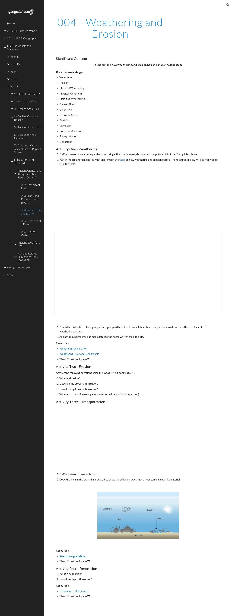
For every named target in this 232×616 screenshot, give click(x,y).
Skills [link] (10, 275)
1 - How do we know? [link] (27, 94)
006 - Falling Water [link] (28, 233)
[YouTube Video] (145, 200)
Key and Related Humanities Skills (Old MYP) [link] (28, 257)
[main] (110, 28)
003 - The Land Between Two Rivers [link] (30, 199)
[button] (228, 5)
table (122, 159)
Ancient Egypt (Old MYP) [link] (29, 244)
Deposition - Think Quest (73, 591)
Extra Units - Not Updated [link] (24, 161)
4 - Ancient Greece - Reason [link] (26, 118)
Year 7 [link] (14, 86)
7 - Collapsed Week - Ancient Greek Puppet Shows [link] (27, 149)
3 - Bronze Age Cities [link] (26, 108)
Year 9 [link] (14, 71)
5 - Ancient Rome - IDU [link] (28, 127)
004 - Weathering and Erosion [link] (31, 211)
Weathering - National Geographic (79, 353)
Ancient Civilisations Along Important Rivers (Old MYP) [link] (29, 174)
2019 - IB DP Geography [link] (22, 30)
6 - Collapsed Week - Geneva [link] (26, 136)
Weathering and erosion (73, 348)
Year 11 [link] (15, 56)
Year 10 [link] (15, 64)
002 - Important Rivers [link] (30, 186)
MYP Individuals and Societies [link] (19, 47)
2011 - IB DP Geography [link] (22, 38)
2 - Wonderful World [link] (26, 101)
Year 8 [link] (14, 79)
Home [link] (11, 23)
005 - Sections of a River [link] (31, 222)
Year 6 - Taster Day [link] (18, 267)
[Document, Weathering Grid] (138, 274)
